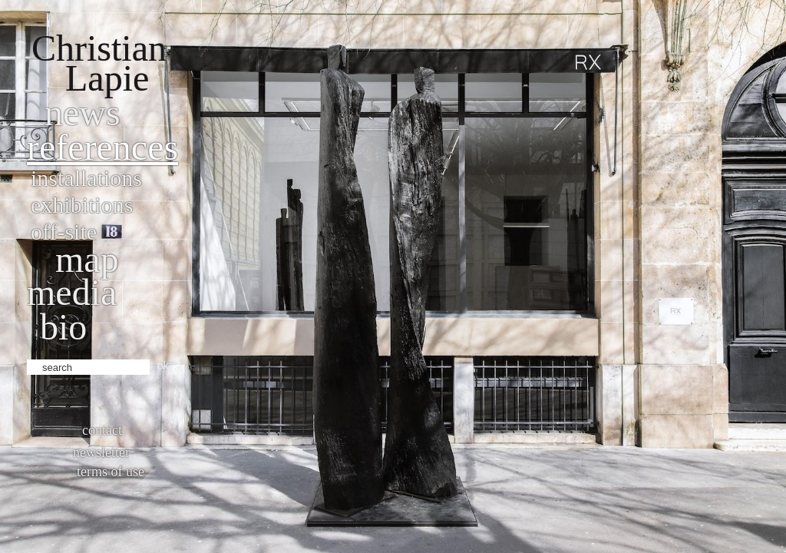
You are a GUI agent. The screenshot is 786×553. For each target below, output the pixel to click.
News (83, 112)
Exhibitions (82, 204)
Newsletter (101, 452)
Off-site (64, 231)
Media (72, 292)
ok (163, 365)
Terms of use (110, 471)
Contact (102, 430)
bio (63, 326)
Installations (86, 177)
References (102, 147)
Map (87, 259)
